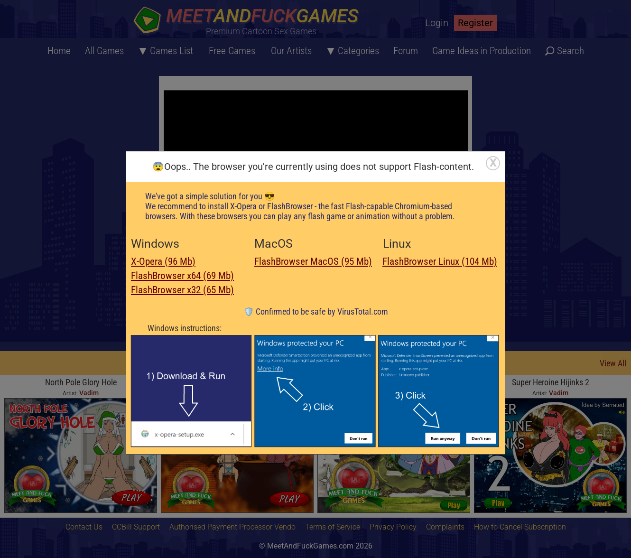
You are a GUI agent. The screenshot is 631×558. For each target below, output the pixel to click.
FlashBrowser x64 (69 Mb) (182, 275)
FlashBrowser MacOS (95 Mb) (313, 261)
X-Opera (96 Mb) (163, 261)
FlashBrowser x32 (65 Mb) (182, 290)
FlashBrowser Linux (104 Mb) (439, 261)
